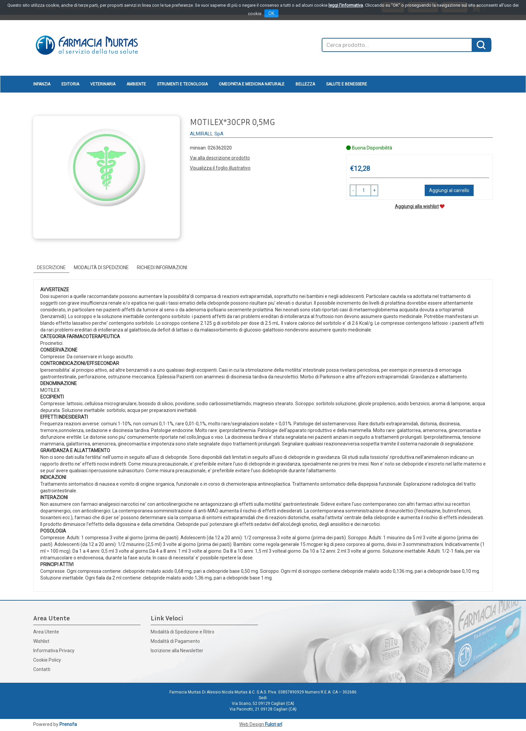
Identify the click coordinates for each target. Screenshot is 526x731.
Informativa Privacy (53, 650)
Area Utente (46, 631)
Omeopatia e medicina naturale (251, 84)
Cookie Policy (47, 660)
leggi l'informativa (345, 5)
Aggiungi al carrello (449, 190)
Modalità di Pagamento (175, 641)
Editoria (70, 84)
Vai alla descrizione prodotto (220, 158)
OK (271, 13)
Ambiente (136, 84)
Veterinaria (102, 84)
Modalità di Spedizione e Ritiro (182, 631)
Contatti (41, 669)
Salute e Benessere (346, 84)
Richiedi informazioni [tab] (162, 267)
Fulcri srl (273, 724)
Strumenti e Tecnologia (182, 84)
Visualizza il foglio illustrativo (220, 168)
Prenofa (68, 724)
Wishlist (41, 641)
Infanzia (41, 84)
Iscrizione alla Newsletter (177, 650)
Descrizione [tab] (51, 267)
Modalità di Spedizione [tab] (101, 267)
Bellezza (305, 84)
